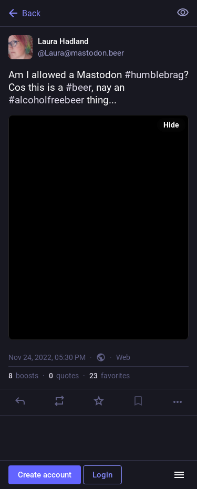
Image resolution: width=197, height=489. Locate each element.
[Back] (84, 13)
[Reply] (20, 401)
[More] (177, 402)
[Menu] (179, 475)
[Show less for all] (183, 12)
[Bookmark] (138, 401)
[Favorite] (98, 401)
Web (123, 357)
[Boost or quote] (59, 401)
